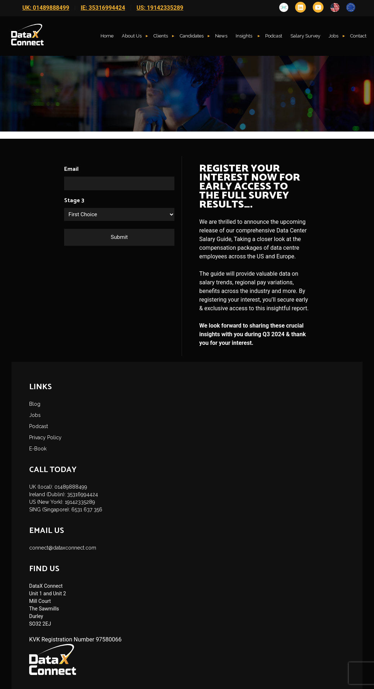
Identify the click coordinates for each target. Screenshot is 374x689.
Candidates (192, 36)
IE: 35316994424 (103, 7)
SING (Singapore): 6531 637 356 (65, 509)
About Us (132, 36)
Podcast (273, 36)
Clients (160, 36)
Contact (358, 36)
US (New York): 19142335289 (62, 502)
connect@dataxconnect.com (62, 548)
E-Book (37, 449)
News (221, 36)
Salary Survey (305, 36)
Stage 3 (74, 200)
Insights (244, 36)
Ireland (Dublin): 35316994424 (63, 494)
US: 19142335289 (160, 7)
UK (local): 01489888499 (58, 487)
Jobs (333, 36)
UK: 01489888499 (45, 7)
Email (71, 169)
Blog (34, 404)
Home (107, 36)
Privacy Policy (45, 437)
